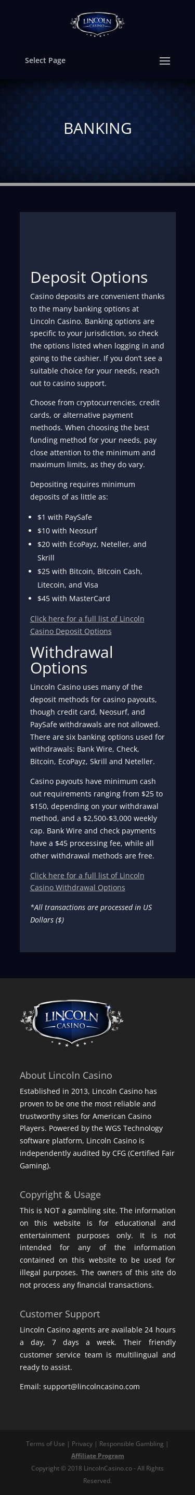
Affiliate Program (97, 1455)
